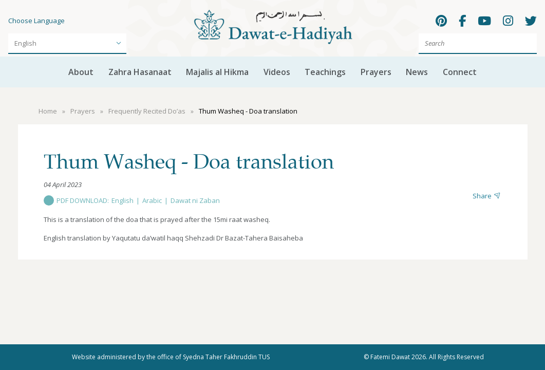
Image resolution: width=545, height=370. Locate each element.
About (80, 72)
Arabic (152, 200)
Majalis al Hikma (217, 72)
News (417, 72)
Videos (277, 72)
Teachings (325, 72)
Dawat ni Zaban (195, 200)
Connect (460, 72)
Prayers (376, 72)
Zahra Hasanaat (140, 72)
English (122, 200)
